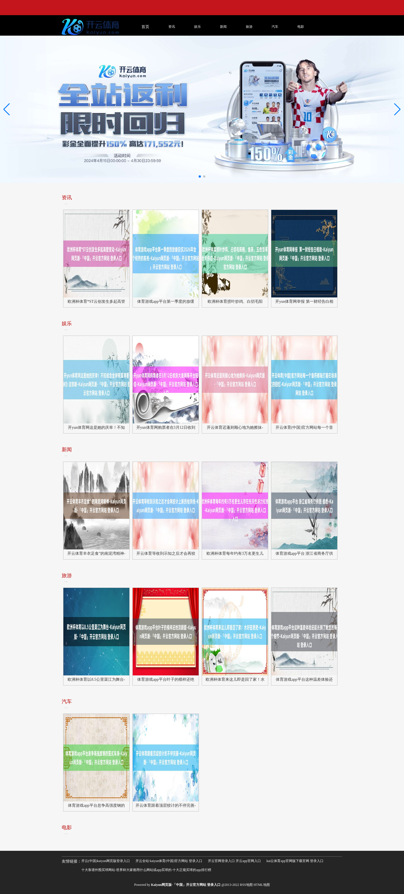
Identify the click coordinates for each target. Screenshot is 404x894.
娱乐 (197, 27)
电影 (300, 27)
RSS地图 (246, 885)
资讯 (171, 27)
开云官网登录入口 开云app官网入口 (234, 861)
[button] (397, 109)
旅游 (249, 27)
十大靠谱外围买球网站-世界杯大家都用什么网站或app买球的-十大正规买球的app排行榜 (146, 870)
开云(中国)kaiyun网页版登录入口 (105, 861)
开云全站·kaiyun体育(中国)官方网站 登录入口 (169, 861)
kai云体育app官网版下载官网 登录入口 (295, 861)
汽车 (275, 27)
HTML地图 (262, 885)
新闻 (223, 27)
